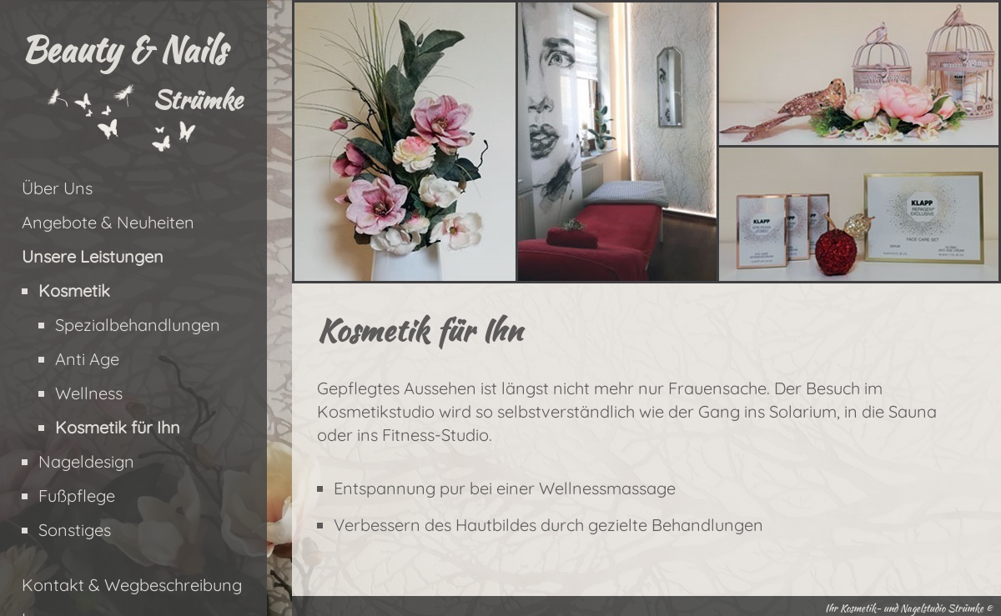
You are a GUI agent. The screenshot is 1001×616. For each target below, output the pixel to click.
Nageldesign (86, 461)
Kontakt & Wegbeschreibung (132, 584)
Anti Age (87, 358)
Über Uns (57, 188)
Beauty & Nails (123, 49)
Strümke (197, 99)
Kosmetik (74, 290)
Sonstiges (74, 529)
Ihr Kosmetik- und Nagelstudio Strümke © (909, 608)
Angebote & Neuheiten (108, 222)
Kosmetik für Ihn (117, 427)
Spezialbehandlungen (137, 324)
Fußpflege (76, 495)
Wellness (89, 393)
